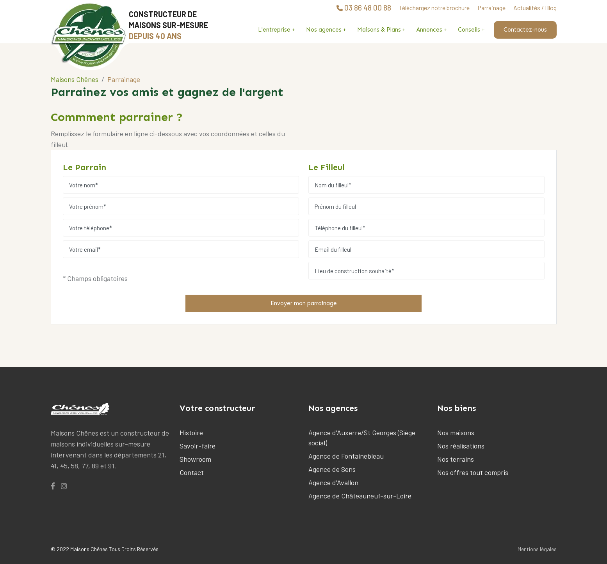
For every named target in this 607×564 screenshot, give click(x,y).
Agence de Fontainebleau (346, 456)
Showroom (195, 459)
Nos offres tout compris (472, 472)
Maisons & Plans (379, 29)
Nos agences (324, 29)
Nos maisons (455, 432)
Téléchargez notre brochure (434, 7)
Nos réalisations (460, 445)
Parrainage (491, 7)
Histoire (191, 432)
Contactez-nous (525, 29)
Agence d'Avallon (333, 482)
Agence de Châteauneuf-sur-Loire (359, 495)
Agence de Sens (332, 469)
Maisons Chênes (74, 79)
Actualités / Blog (535, 7)
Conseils (469, 29)
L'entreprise (274, 29)
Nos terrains (455, 459)
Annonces (429, 29)
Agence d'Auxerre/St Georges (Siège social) (361, 437)
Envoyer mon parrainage (304, 303)
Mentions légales (537, 549)
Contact (192, 472)
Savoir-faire (197, 445)
